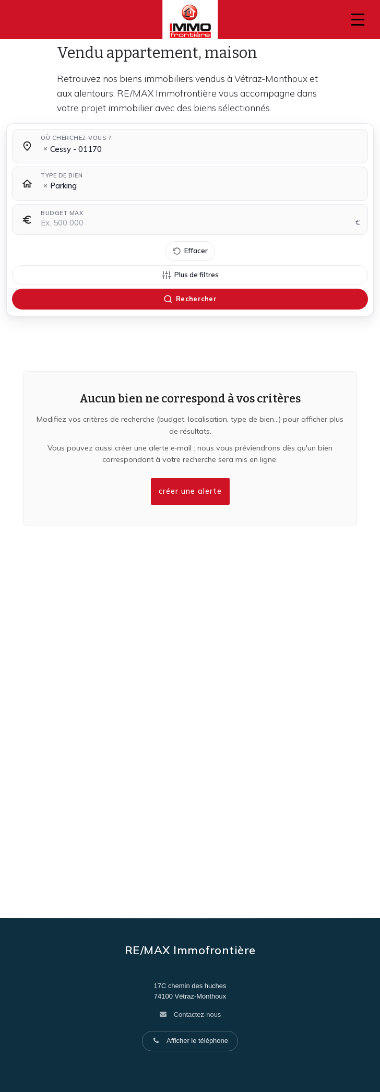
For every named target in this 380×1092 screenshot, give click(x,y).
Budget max (62, 213)
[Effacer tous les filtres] (190, 251)
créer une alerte (190, 491)
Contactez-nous (197, 1014)
